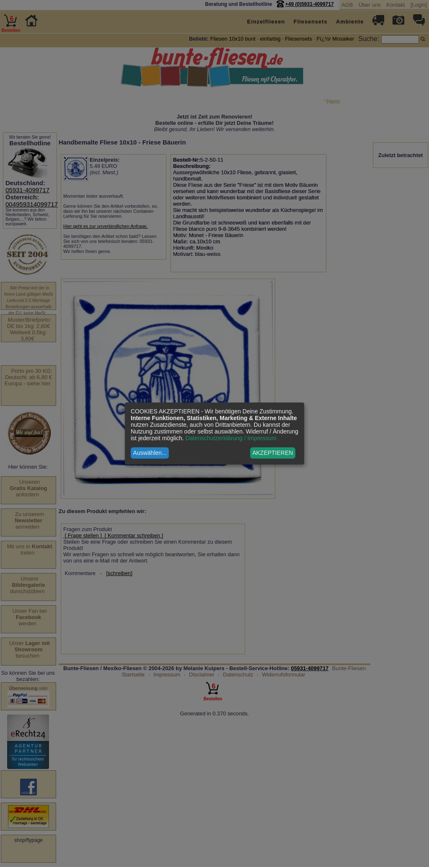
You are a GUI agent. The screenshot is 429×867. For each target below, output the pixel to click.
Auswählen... (150, 452)
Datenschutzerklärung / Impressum (231, 438)
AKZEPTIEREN (272, 452)
